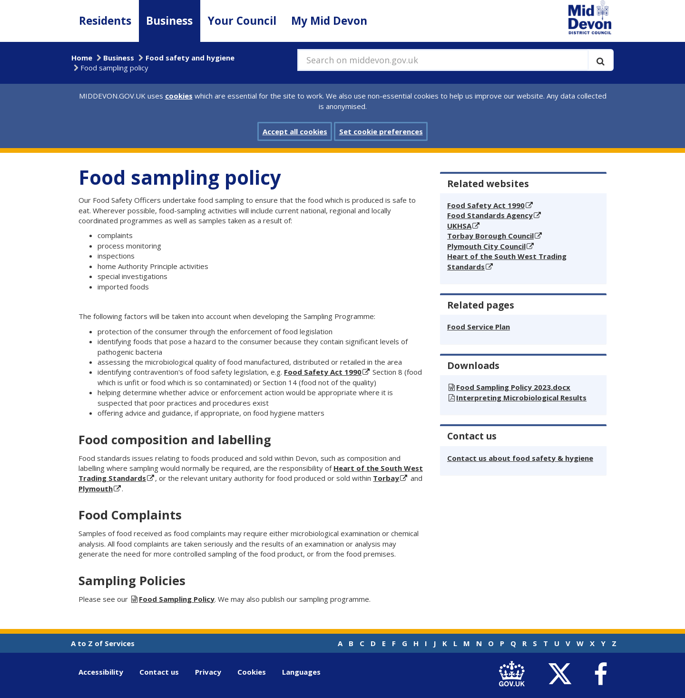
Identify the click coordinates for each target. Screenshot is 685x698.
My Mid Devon (329, 20)
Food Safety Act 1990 (323, 372)
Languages (301, 672)
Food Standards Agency (490, 215)
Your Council (242, 20)
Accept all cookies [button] (295, 131)
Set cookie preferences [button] (381, 131)
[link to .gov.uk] (514, 674)
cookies (179, 95)
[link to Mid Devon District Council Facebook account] (600, 674)
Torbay (386, 478)
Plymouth (95, 488)
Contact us (159, 672)
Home (81, 57)
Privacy (208, 672)
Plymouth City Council (486, 246)
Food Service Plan (478, 326)
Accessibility (100, 672)
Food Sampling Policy (177, 599)
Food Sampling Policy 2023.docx (513, 387)
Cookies (251, 672)
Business (169, 20)
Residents (105, 20)
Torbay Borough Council (490, 235)
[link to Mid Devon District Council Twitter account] (562, 674)
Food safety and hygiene (190, 57)
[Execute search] (600, 60)
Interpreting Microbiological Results (521, 397)
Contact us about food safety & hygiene (520, 458)
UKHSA (459, 225)
